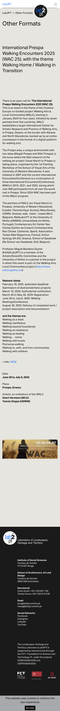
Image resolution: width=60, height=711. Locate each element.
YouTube (21, 624)
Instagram (22, 618)
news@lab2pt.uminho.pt (29, 606)
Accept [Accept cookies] (30, 708)
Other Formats (24, 13)
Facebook (22, 615)
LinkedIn (21, 621)
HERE (13, 362)
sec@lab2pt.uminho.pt (28, 603)
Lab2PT (7, 4)
